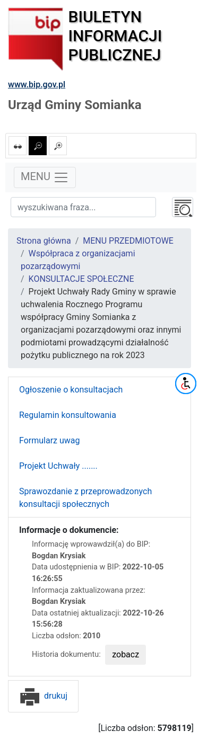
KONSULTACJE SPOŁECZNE (81, 279)
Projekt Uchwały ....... (58, 466)
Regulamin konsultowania (67, 415)
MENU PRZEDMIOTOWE (128, 241)
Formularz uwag (49, 440)
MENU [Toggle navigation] (45, 177)
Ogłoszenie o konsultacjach (71, 390)
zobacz (125, 654)
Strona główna (43, 241)
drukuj (43, 696)
